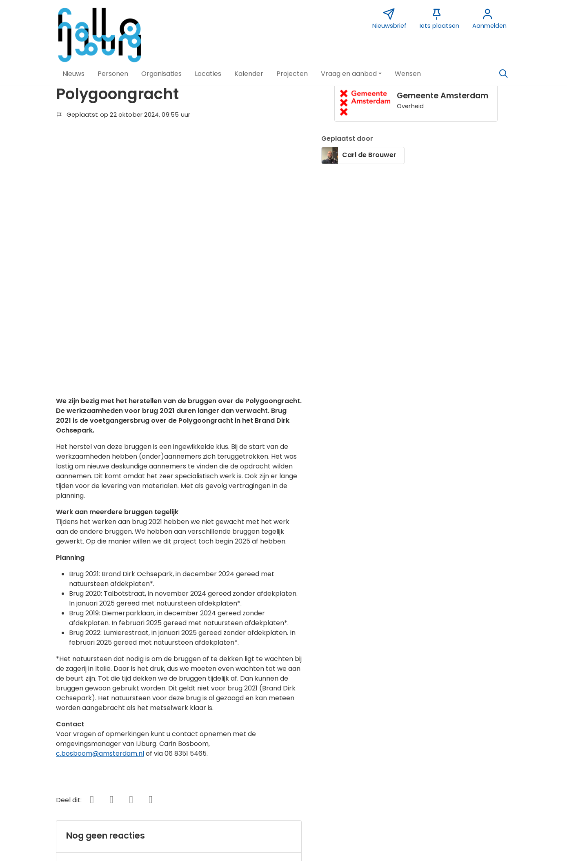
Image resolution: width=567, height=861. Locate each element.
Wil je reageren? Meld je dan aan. (118, 631)
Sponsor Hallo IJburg (237, 728)
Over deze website (75, 717)
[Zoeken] (503, 74)
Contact (217, 717)
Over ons (59, 728)
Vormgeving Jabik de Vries (405, 728)
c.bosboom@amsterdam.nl (100, 517)
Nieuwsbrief (381, 717)
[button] (73, 74)
